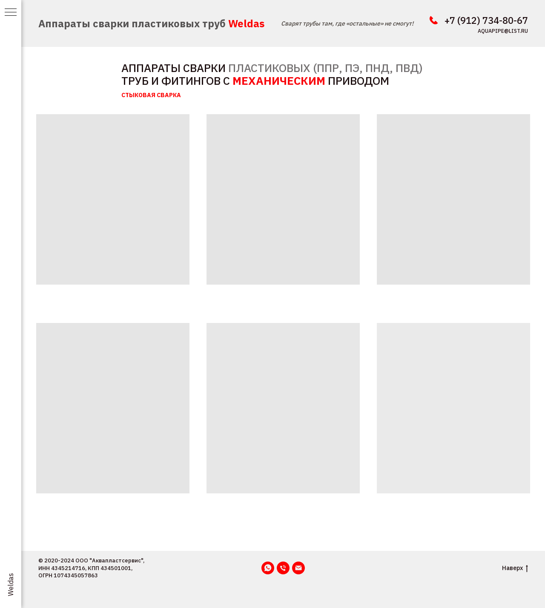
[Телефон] (283, 568)
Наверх (515, 568)
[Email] (298, 568)
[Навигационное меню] (11, 13)
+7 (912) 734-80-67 (486, 20)
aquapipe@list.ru (503, 31)
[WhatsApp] (267, 568)
